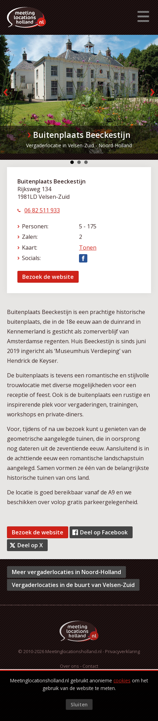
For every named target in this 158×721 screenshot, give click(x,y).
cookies (122, 680)
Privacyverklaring (122, 651)
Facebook (83, 258)
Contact (90, 666)
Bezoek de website (48, 277)
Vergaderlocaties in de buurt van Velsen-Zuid (73, 585)
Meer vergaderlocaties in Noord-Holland (66, 572)
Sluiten (79, 704)
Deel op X (30, 545)
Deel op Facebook (104, 532)
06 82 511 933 (42, 210)
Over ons (69, 666)
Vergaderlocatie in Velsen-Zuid (60, 145)
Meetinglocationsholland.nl (73, 651)
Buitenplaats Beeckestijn (82, 134)
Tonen (87, 247)
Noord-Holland (115, 145)
